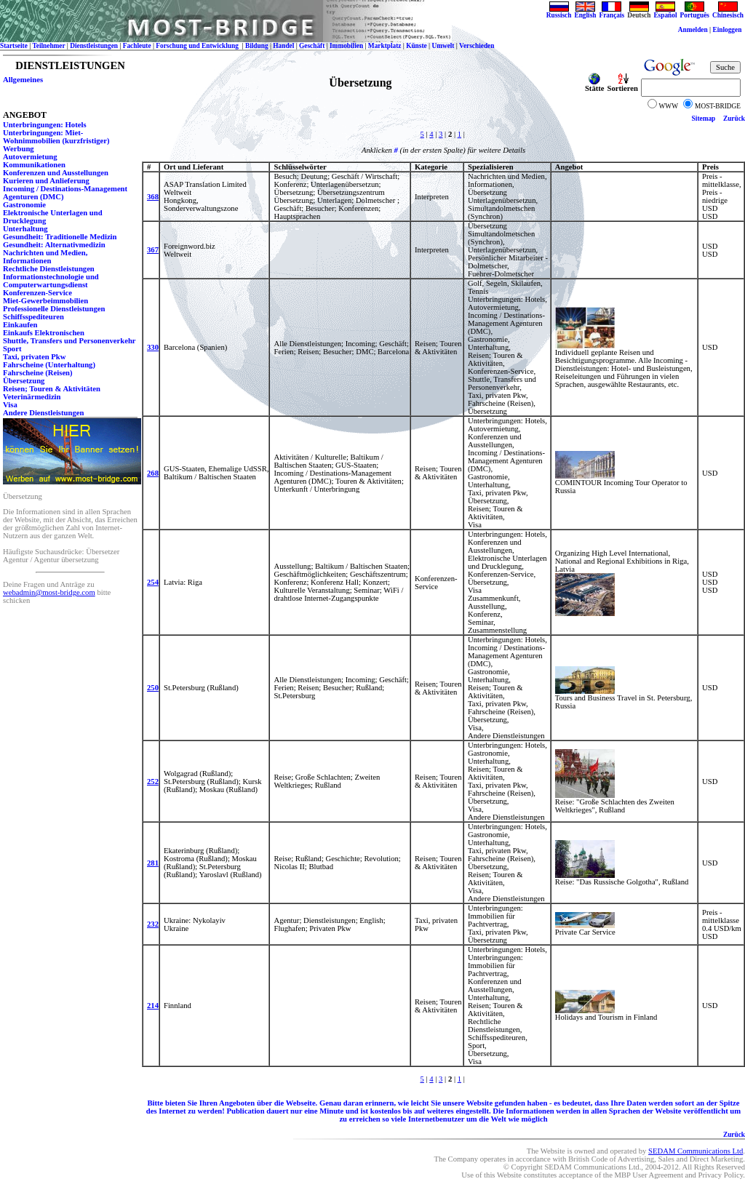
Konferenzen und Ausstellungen (55, 173)
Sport (12, 349)
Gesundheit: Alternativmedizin (54, 245)
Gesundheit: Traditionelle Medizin (60, 237)
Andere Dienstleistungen (43, 413)
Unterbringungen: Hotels (45, 125)
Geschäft (311, 45)
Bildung (256, 45)
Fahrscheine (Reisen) (38, 373)
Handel (283, 45)
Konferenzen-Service (37, 293)
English (585, 12)
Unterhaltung (25, 229)
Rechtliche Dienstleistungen (49, 269)
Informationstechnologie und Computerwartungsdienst (51, 281)
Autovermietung (30, 157)
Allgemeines (23, 80)
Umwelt (442, 45)
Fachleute (137, 45)
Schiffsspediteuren (33, 317)
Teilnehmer (48, 45)
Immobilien (346, 45)
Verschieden (476, 45)
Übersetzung (23, 381)
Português (694, 12)
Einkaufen (20, 325)
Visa (10, 405)
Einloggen (726, 29)
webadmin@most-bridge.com (49, 592)
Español (665, 12)
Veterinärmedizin (32, 397)
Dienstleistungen (94, 45)
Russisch (559, 12)
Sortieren (622, 85)
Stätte (595, 85)
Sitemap (704, 118)
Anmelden (693, 29)
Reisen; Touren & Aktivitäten (51, 389)
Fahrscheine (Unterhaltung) (49, 365)
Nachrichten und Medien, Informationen (45, 257)
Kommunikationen (34, 165)
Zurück (734, 118)
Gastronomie (24, 205)
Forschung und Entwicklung (198, 45)
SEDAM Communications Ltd (695, 1151)
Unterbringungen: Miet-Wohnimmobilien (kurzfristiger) (56, 137)
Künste (416, 45)
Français (612, 12)
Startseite (14, 45)
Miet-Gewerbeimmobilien (45, 301)
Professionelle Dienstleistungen (54, 309)
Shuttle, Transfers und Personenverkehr (69, 341)
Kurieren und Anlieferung (46, 181)
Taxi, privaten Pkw (34, 357)
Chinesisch (728, 12)
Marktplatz (385, 45)
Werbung (18, 149)
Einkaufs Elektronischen (43, 333)
